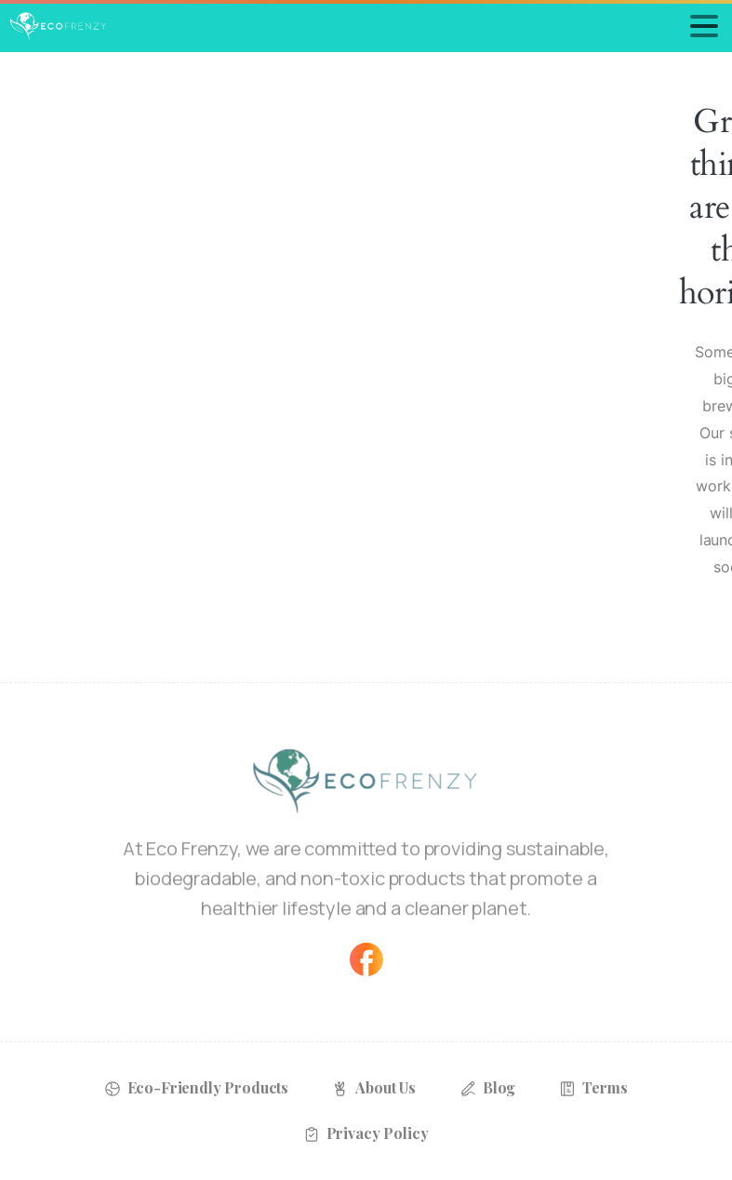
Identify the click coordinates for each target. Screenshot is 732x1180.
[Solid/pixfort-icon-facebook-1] (366, 958)
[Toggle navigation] (704, 26)
